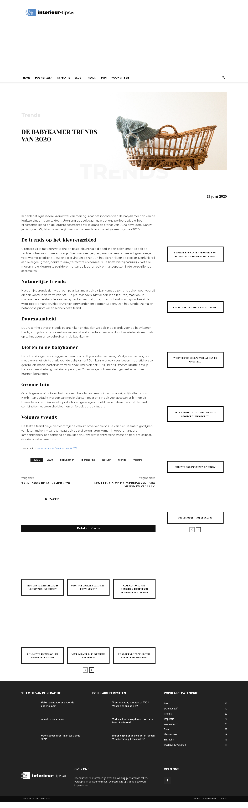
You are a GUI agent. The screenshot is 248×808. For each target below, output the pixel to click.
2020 (50, 459)
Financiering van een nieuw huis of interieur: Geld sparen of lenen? (195, 256)
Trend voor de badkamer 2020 (55, 448)
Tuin (104, 77)
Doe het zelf (43, 77)
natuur (106, 459)
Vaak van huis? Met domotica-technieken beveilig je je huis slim (134, 590)
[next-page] (91, 676)
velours (137, 459)
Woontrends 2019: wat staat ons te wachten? (195, 367)
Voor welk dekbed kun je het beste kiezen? (88, 589)
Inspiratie (63, 77)
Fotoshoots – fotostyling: (195, 528)
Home (26, 77)
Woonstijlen (120, 77)
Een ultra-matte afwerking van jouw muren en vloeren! (125, 485)
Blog (78, 77)
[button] (223, 78)
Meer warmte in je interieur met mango (88, 658)
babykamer (67, 459)
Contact (223, 804)
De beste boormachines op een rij (195, 476)
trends (122, 459)
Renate (52, 499)
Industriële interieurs (52, 725)
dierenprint (88, 459)
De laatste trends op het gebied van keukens (42, 660)
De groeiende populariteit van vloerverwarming (134, 660)
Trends (91, 77)
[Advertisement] (124, 48)
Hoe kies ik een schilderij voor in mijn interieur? (43, 589)
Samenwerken (209, 804)
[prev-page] (85, 676)
